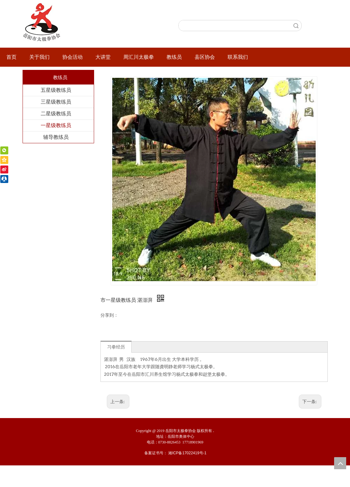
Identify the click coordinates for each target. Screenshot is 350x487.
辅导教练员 (56, 137)
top (340, 463)
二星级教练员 (56, 113)
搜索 (296, 25)
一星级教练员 (56, 125)
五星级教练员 (56, 90)
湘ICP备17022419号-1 (187, 453)
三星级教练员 (56, 102)
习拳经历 (116, 346)
